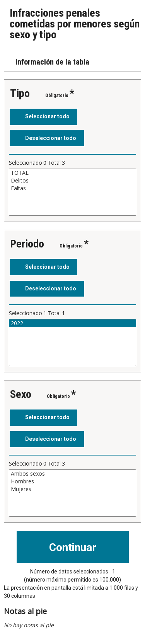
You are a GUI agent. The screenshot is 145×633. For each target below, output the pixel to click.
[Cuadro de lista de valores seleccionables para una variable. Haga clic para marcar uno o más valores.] (72, 192)
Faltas (72, 188)
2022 (72, 323)
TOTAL (72, 173)
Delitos (72, 180)
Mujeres (72, 489)
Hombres (72, 481)
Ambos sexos (72, 474)
